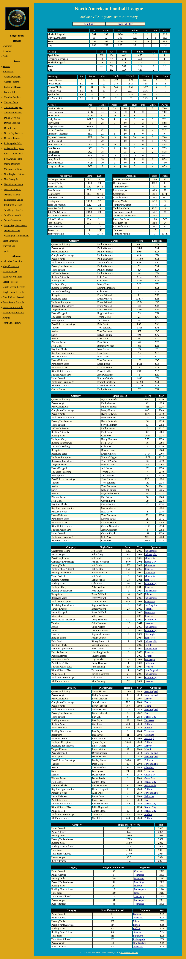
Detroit (148, 656)
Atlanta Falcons (11, 82)
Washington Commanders (16, 235)
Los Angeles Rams (13, 158)
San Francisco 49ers (14, 215)
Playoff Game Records (13, 297)
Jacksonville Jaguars (14, 148)
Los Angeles (151, 605)
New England (151, 670)
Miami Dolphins (12, 164)
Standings (7, 46)
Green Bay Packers (13, 133)
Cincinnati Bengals (13, 107)
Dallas (137, 893)
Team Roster (89, 24)
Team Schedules (10, 240)
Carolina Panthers (12, 97)
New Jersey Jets (11, 179)
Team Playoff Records (13, 312)
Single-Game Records (13, 292)
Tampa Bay (150, 561)
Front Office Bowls (12, 323)
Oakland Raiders (12, 194)
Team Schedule (125, 24)
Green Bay (149, 774)
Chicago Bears (11, 102)
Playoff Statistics (11, 266)
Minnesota (150, 558)
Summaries (8, 71)
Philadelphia (151, 648)
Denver (147, 698)
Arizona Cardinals (13, 76)
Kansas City (150, 583)
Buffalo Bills (10, 92)
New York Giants (12, 189)
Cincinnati (150, 572)
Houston (149, 623)
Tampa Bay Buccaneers (15, 225)
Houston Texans (12, 138)
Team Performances (12, 276)
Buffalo (148, 645)
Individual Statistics (12, 261)
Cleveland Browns (13, 112)
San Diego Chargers (14, 210)
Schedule (7, 51)
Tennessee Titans (12, 230)
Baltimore (149, 663)
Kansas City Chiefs (13, 153)
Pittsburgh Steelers (13, 205)
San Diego (150, 659)
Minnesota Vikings (13, 169)
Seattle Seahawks (12, 220)
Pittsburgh (150, 634)
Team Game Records (13, 307)
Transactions (9, 246)
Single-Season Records (14, 287)
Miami (147, 706)
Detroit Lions (10, 128)
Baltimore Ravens (12, 87)
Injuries (6, 251)
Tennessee (150, 569)
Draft (5, 56)
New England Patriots (14, 174)
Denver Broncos (12, 123)
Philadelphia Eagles (13, 199)
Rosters (6, 66)
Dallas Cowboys (12, 117)
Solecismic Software (129, 952)
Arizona (149, 594)
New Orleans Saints (13, 184)
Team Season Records (13, 302)
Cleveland (149, 735)
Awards (6, 317)
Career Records (10, 282)
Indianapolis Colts (13, 143)
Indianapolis (151, 551)
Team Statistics (10, 271)
